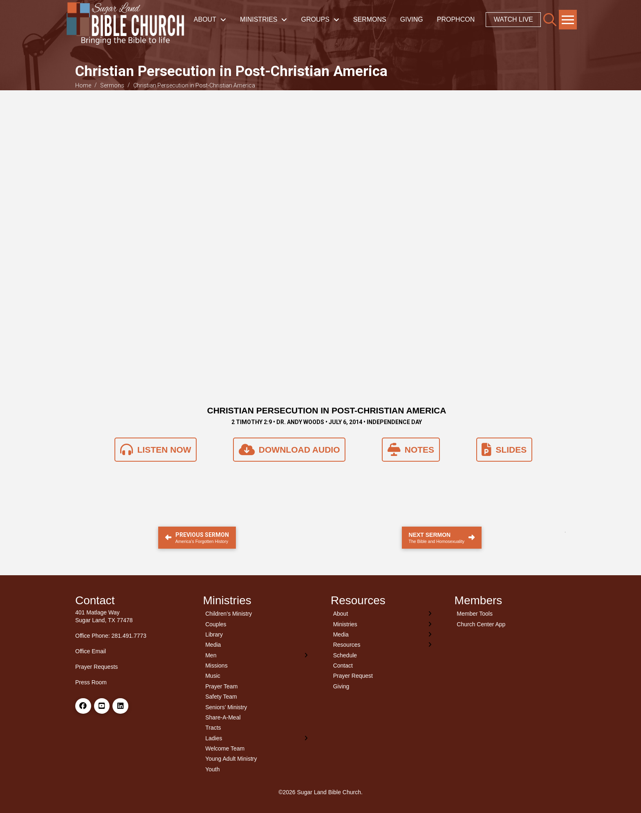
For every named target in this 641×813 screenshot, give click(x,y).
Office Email (90, 651)
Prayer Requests (96, 666)
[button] (550, 19)
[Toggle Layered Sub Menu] (257, 655)
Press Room (91, 682)
